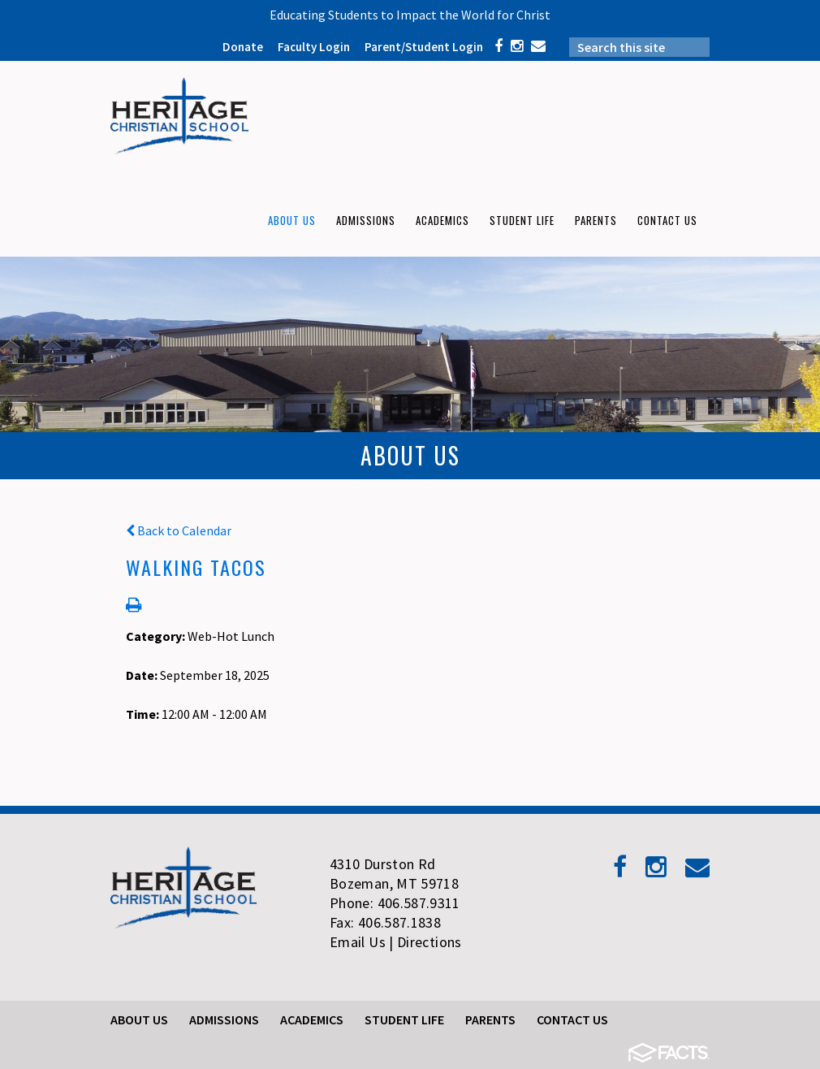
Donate (242, 46)
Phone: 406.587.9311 (395, 903)
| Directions (425, 942)
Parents (490, 1019)
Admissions (224, 1019)
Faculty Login (314, 46)
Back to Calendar (178, 530)
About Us (139, 1019)
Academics (311, 1019)
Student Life (404, 1019)
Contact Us (572, 1019)
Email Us (358, 942)
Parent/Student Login (424, 46)
